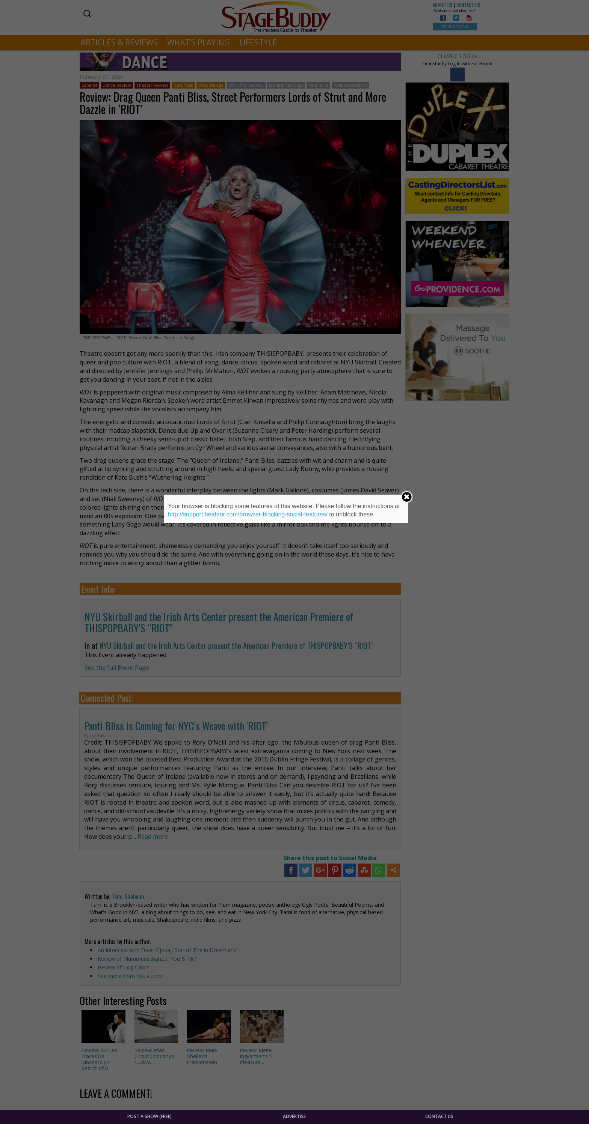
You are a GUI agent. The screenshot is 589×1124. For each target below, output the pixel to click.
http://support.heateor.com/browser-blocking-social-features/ (248, 514)
